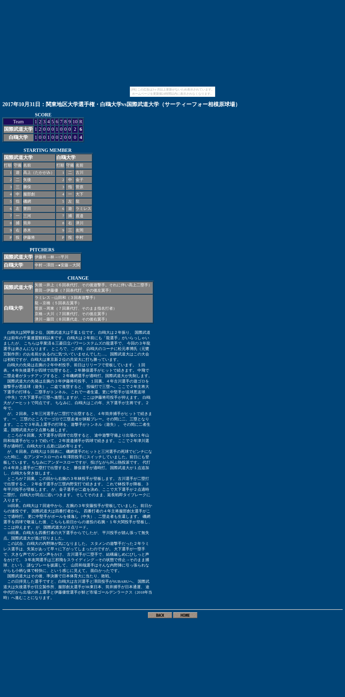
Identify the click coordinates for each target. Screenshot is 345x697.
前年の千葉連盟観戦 (28, 338)
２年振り (122, 332)
